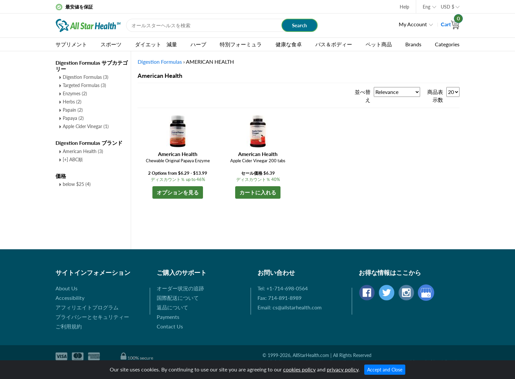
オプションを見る (178, 192)
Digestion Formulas (85, 77)
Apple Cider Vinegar (86, 126)
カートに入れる (257, 192)
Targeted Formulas (84, 85)
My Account (413, 24)
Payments (168, 317)
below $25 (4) (77, 184)
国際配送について (178, 298)
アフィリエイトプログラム (87, 307)
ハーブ (198, 44)
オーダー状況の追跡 (180, 288)
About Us (67, 288)
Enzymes (75, 93)
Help (404, 7)
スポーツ (111, 44)
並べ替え (362, 96)
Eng (426, 7)
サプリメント (71, 44)
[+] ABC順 (73, 159)
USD (447, 7)
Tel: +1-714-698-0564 (283, 288)
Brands (413, 44)
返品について (172, 307)
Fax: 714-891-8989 (280, 298)
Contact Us (170, 326)
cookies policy (299, 369)
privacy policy (342, 369)
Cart (450, 24)
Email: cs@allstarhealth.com (290, 307)
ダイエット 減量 (156, 44)
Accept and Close (384, 369)
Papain (73, 110)
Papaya (73, 118)
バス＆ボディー (333, 44)
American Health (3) (83, 151)
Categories (447, 44)
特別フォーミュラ (241, 44)
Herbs (72, 101)
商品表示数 (435, 96)
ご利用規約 (69, 326)
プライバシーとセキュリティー (92, 317)
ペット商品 (379, 44)
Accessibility (70, 298)
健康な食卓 (289, 44)
